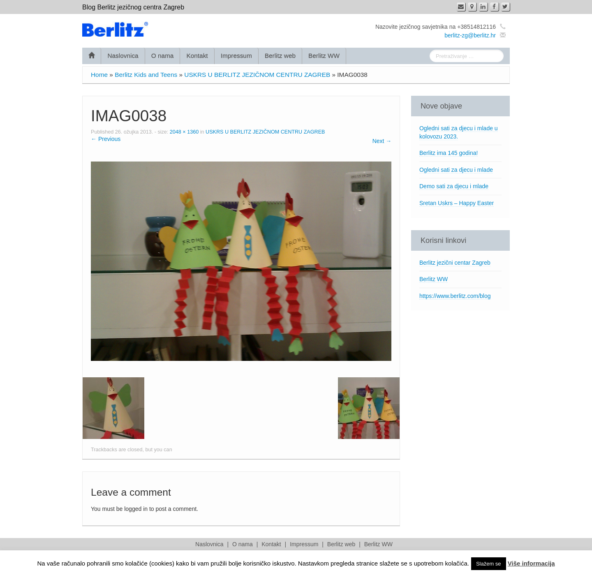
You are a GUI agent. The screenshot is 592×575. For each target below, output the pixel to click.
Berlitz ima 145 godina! (448, 153)
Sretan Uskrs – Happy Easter (456, 203)
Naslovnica (122, 55)
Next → (382, 141)
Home (99, 74)
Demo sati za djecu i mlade (453, 186)
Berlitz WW (324, 55)
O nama (162, 55)
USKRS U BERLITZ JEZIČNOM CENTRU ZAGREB (257, 74)
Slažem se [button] (488, 564)
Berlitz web (280, 55)
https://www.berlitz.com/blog (455, 296)
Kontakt (197, 55)
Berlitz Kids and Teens (146, 74)
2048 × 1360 (184, 132)
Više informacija (531, 563)
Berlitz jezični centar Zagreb (454, 262)
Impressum (236, 55)
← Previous (105, 139)
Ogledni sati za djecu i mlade (456, 169)
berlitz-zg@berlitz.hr (470, 35)
